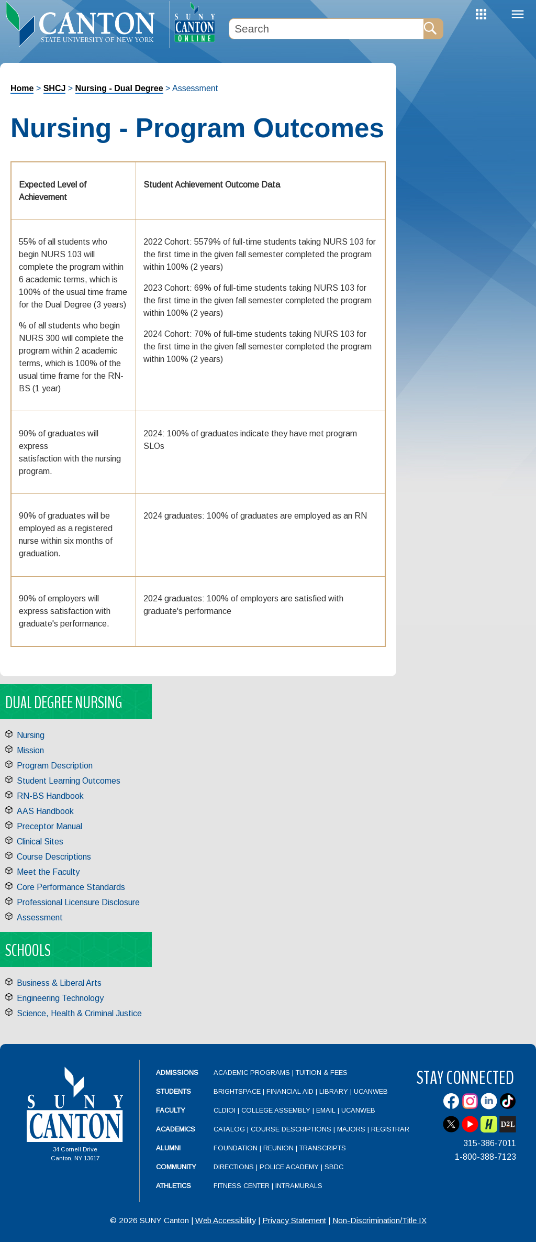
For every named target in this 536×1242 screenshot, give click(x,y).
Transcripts (322, 1148)
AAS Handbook (45, 811)
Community (176, 1167)
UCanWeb (371, 1091)
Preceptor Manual (49, 826)
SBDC (334, 1167)
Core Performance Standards (71, 887)
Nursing (30, 735)
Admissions (177, 1072)
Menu (517, 14)
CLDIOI (225, 1110)
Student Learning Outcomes (68, 780)
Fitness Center (242, 1186)
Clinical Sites (40, 841)
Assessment (40, 917)
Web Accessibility (225, 1220)
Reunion (278, 1148)
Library (333, 1091)
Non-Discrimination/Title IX (379, 1220)
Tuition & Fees (322, 1072)
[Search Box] (326, 28)
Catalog (229, 1129)
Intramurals (298, 1186)
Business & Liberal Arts (59, 983)
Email (326, 1110)
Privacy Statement (294, 1220)
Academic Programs (253, 1072)
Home (22, 88)
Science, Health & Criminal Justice (79, 1013)
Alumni (168, 1148)
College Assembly (275, 1110)
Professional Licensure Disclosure (78, 902)
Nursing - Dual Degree (119, 88)
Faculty (170, 1110)
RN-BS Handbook (50, 796)
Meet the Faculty (48, 871)
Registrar (390, 1129)
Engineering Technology (60, 998)
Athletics (173, 1186)
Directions (234, 1167)
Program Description (55, 765)
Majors (351, 1129)
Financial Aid (290, 1091)
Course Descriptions (54, 856)
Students (173, 1091)
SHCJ (54, 88)
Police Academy (289, 1167)
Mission (30, 750)
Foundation (236, 1148)
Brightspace (237, 1091)
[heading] (85, 24)
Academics (175, 1129)
